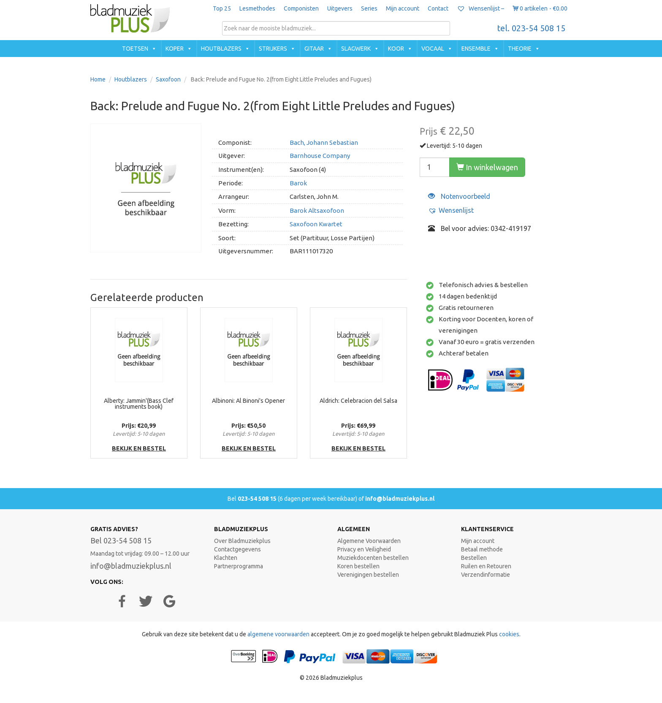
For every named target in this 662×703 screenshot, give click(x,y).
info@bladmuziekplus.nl (399, 498)
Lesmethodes (257, 8)
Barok (298, 183)
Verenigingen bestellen (368, 574)
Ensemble (476, 48)
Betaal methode (482, 549)
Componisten (301, 8)
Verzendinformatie (485, 574)
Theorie (520, 48)
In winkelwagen (487, 167)
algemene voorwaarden (278, 634)
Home (98, 79)
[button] (451, 210)
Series (369, 8)
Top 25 (222, 8)
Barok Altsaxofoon (317, 210)
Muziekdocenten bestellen (373, 557)
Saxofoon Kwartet (316, 224)
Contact (438, 8)
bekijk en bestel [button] (139, 448)
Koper (175, 48)
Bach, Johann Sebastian (324, 142)
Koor (396, 48)
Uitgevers (340, 8)
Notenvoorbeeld (459, 196)
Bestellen (474, 557)
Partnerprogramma (238, 566)
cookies (509, 634)
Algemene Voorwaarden (369, 540)
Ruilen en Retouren (486, 566)
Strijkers (273, 48)
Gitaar (314, 48)
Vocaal (432, 48)
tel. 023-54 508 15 (531, 28)
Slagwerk (356, 48)
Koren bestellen (358, 566)
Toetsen (135, 48)
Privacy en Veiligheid (364, 549)
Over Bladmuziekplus (242, 540)
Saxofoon (168, 79)
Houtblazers (221, 48)
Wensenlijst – (480, 8)
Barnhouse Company (320, 155)
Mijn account (402, 8)
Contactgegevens (237, 549)
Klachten (225, 557)
